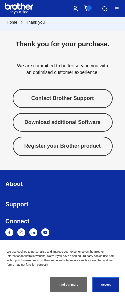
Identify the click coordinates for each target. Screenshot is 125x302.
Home (12, 22)
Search (104, 8)
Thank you (35, 22)
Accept (106, 284)
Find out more (68, 284)
